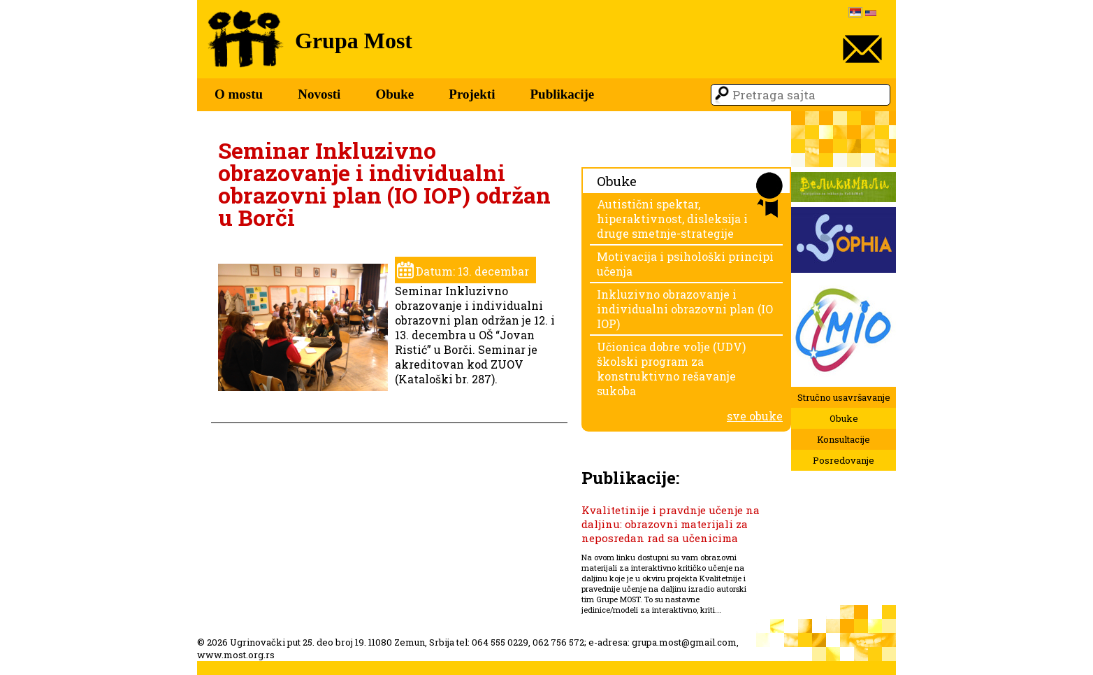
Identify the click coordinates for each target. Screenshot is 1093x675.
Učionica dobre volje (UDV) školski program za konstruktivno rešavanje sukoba (671, 368)
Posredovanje (843, 460)
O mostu (239, 94)
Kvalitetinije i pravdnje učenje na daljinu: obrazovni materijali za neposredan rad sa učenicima (670, 524)
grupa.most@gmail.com (684, 642)
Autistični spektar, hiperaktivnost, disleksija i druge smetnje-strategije (672, 219)
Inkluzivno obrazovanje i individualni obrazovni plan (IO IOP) (685, 309)
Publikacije (562, 94)
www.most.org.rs (236, 654)
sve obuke (755, 415)
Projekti (472, 94)
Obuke (394, 94)
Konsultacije (843, 439)
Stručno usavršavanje (843, 397)
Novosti (319, 94)
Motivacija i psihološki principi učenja (685, 263)
